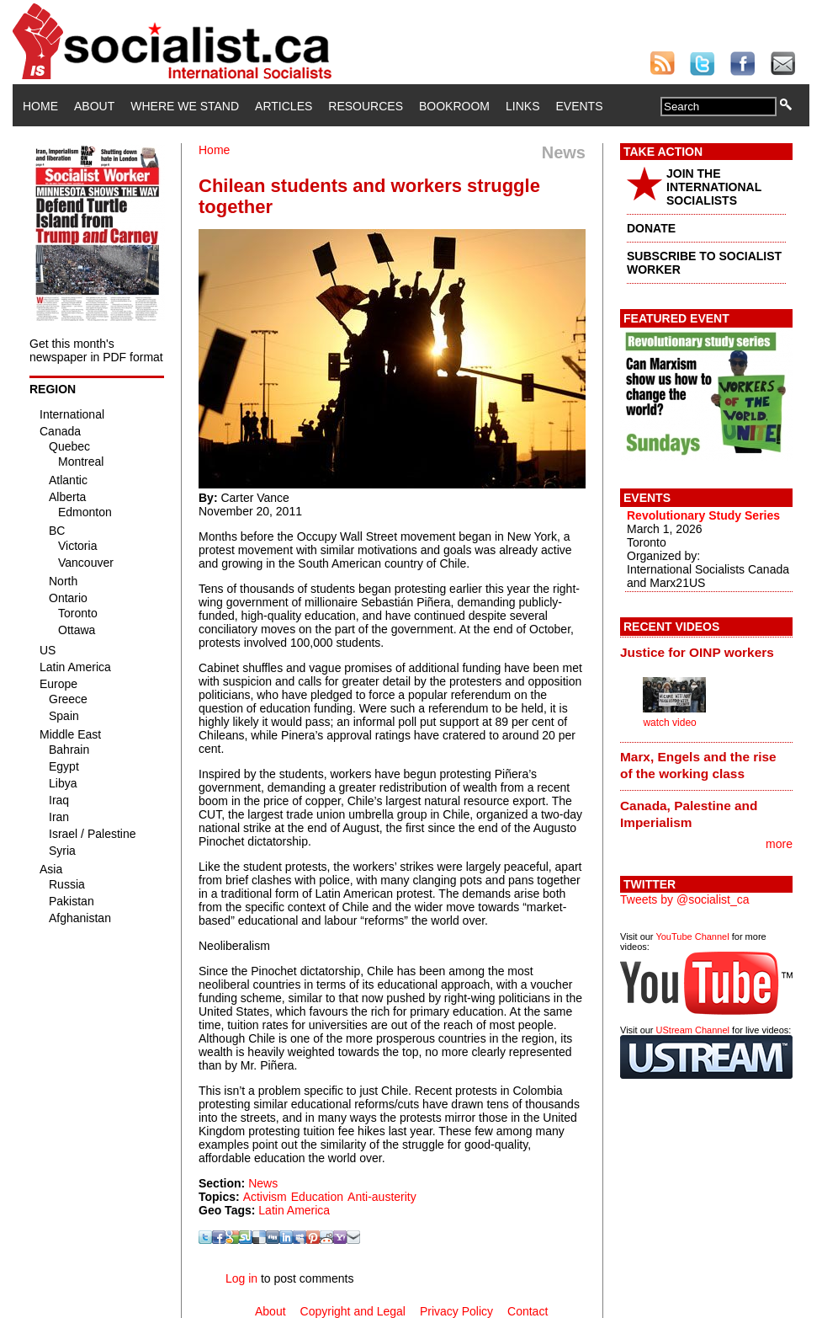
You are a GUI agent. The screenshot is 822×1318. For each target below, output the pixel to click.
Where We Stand (184, 106)
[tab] (706, 652)
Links (522, 106)
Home (40, 106)
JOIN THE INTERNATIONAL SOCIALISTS (713, 187)
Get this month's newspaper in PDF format (96, 350)
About (94, 106)
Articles (283, 106)
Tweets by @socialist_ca (685, 899)
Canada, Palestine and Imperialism (688, 814)
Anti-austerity (381, 1196)
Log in (241, 1278)
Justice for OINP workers (697, 652)
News (263, 1183)
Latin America (294, 1210)
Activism (265, 1196)
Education (317, 1196)
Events (578, 106)
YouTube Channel (692, 936)
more (779, 844)
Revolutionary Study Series (703, 515)
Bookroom (454, 106)
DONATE (651, 228)
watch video (669, 722)
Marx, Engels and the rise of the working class (698, 765)
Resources (365, 106)
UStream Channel (692, 1030)
